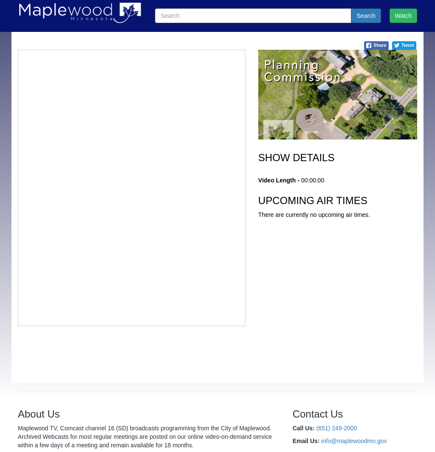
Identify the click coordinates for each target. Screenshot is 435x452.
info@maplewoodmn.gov (354, 441)
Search (365, 15)
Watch (403, 15)
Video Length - (278, 180)
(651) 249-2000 (336, 428)
